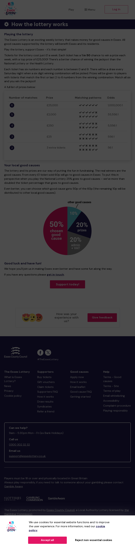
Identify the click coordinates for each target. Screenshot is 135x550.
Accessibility (111, 401)
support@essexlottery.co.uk (27, 456)
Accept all (47, 540)
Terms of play (112, 391)
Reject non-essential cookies (93, 540)
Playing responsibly (115, 410)
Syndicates (44, 406)
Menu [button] (90, 9)
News (7, 386)
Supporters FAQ (47, 392)
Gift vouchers (46, 382)
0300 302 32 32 (19, 444)
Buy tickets (44, 377)
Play (71, 9)
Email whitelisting (114, 396)
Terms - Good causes (112, 379)
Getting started (80, 396)
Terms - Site (111, 386)
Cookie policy (13, 396)
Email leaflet (77, 387)
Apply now (77, 377)
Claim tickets (45, 387)
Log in (116, 9)
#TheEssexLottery (48, 359)
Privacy (9, 391)
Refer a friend (45, 411)
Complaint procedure (117, 405)
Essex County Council (61, 510)
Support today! (67, 284)
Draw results (45, 401)
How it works (45, 396)
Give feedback (102, 317)
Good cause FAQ (81, 392)
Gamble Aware (13, 486)
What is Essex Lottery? (13, 379)
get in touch (55, 274)
